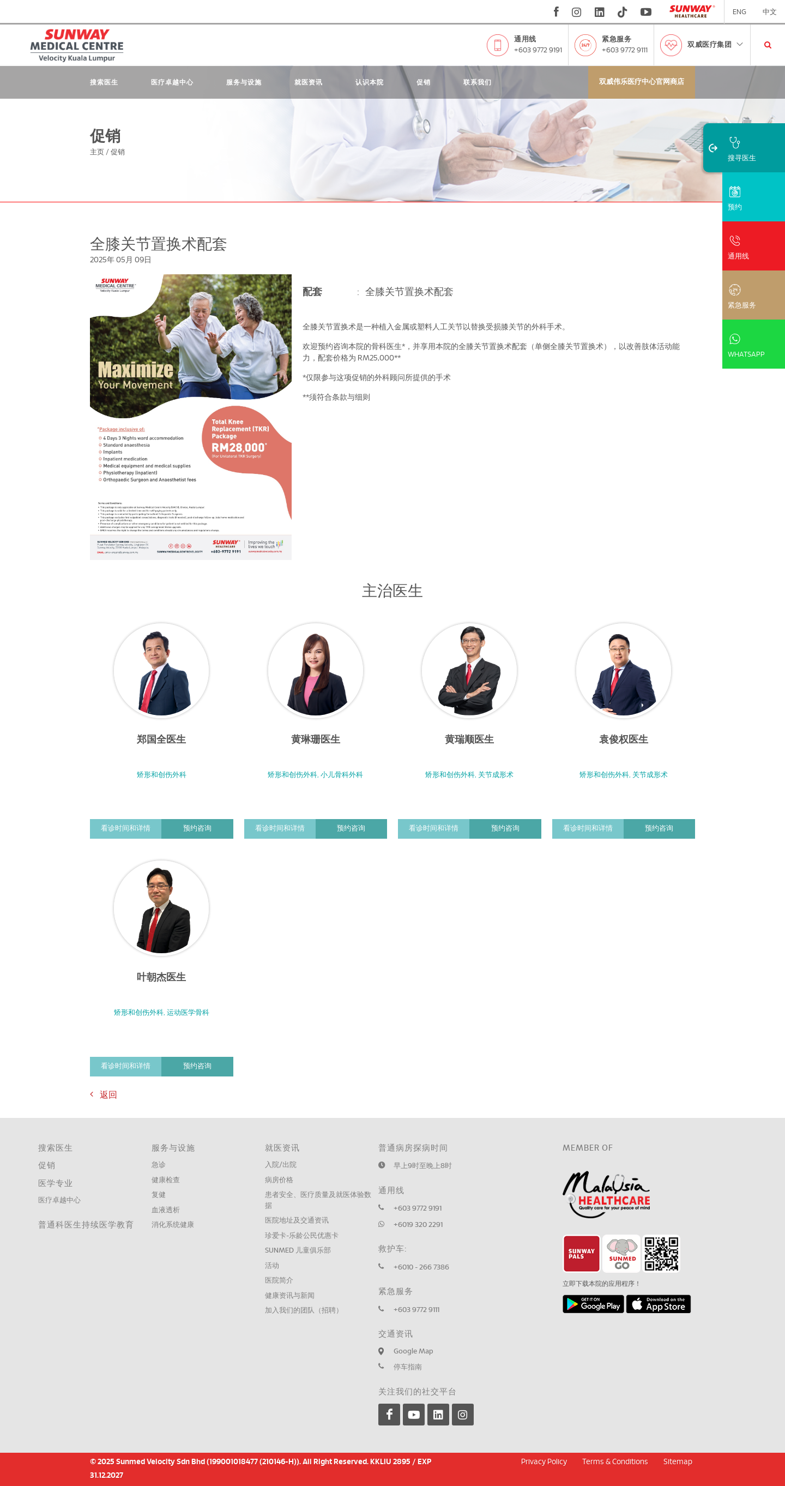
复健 (159, 1195)
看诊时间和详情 (125, 828)
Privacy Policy (544, 1462)
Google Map (413, 1351)
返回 (103, 1094)
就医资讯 (308, 82)
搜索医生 (104, 82)
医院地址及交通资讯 (297, 1220)
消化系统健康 (173, 1225)
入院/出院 (281, 1165)
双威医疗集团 (715, 45)
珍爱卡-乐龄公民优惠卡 (302, 1236)
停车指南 (408, 1367)
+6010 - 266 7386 (421, 1267)
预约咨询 (197, 828)
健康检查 (166, 1180)
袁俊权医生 (623, 740)
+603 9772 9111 (625, 50)
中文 (770, 12)
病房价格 (279, 1180)
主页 (97, 152)
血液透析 (166, 1210)
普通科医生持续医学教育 (86, 1225)
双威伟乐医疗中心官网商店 (641, 82)
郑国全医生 (161, 740)
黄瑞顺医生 (469, 740)
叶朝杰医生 (161, 978)
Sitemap (677, 1462)
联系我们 (477, 82)
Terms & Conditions (615, 1462)
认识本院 (369, 82)
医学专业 (55, 1184)
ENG (739, 12)
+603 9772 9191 (538, 50)
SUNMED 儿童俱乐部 (298, 1250)
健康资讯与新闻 (290, 1296)
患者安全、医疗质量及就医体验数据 (318, 1201)
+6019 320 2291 (418, 1225)
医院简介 (279, 1280)
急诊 (159, 1165)
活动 (272, 1266)
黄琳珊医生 (315, 740)
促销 (423, 82)
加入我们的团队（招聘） (304, 1310)
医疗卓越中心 (172, 82)
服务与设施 (244, 82)
